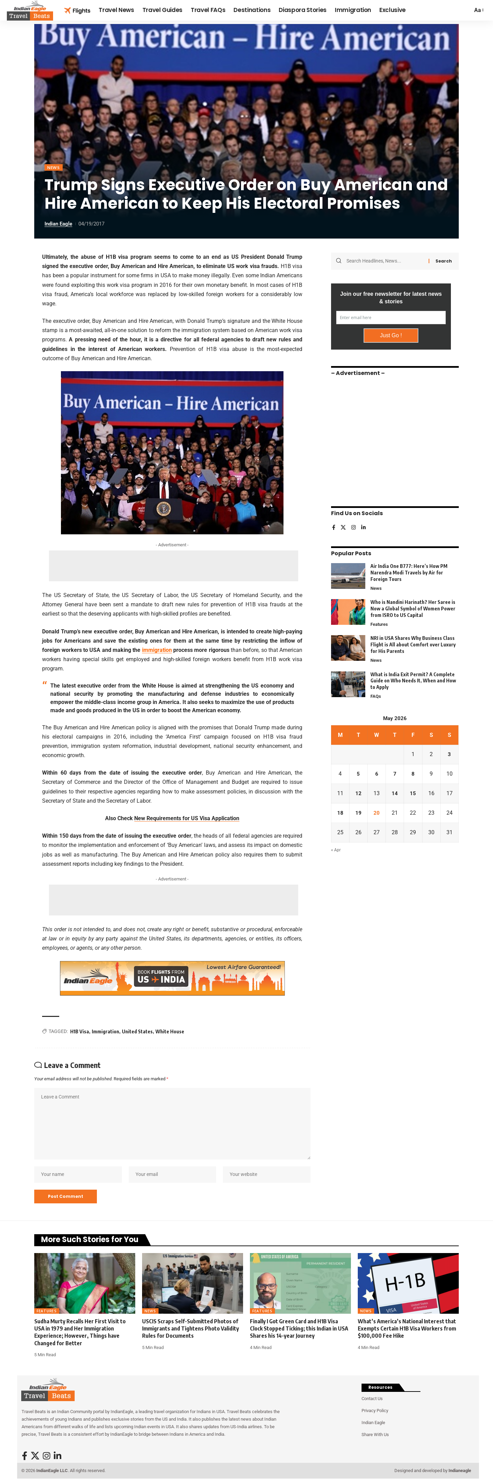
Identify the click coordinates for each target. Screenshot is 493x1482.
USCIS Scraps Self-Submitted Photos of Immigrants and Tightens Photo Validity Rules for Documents (190, 1328)
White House (169, 1031)
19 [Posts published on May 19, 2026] (358, 813)
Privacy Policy (375, 1410)
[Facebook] (334, 528)
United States (137, 1031)
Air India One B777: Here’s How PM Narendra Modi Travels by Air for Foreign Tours (408, 572)
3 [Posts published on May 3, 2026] (449, 754)
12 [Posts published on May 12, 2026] (358, 793)
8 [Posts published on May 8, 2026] (413, 774)
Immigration (105, 1031)
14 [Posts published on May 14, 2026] (395, 793)
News (53, 167)
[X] (343, 528)
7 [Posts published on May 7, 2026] (394, 774)
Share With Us (375, 1434)
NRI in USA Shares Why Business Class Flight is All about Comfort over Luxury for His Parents (413, 644)
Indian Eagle (58, 224)
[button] (478, 10)
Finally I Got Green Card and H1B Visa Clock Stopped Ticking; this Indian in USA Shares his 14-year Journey (299, 1328)
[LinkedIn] (364, 528)
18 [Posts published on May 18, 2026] (340, 813)
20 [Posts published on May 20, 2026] (377, 813)
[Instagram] (354, 528)
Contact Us (372, 1398)
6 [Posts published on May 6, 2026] (376, 774)
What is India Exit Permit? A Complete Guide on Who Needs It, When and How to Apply (413, 680)
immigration (157, 650)
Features (379, 624)
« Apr (336, 850)
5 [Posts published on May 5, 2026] (358, 774)
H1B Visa (79, 1031)
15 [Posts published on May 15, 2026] (413, 793)
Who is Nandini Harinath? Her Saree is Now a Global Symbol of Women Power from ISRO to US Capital (412, 608)
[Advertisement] (173, 565)
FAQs (375, 696)
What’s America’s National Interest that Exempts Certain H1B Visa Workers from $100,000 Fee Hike (407, 1328)
